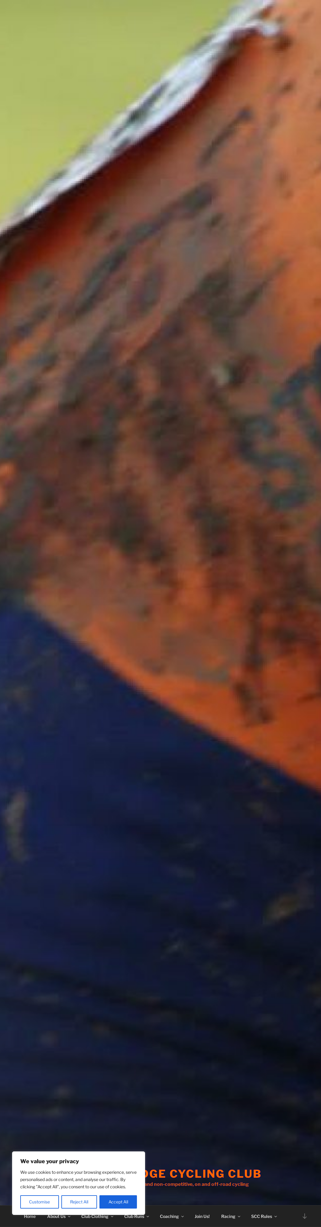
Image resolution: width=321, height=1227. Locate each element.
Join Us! (202, 1216)
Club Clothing (97, 1216)
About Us (59, 1216)
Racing (231, 1216)
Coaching (172, 1216)
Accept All (118, 1201)
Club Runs (137, 1216)
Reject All (79, 1201)
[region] (78, 1183)
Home (30, 1216)
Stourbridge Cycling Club (168, 1173)
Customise (39, 1201)
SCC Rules (264, 1216)
